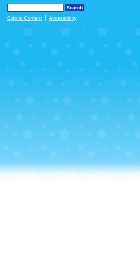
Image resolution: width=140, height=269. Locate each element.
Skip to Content (24, 18)
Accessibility (63, 18)
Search (74, 7)
